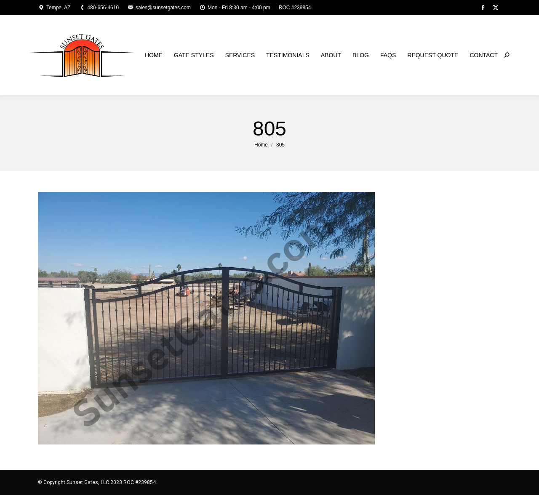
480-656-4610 (99, 7)
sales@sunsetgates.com (159, 7)
